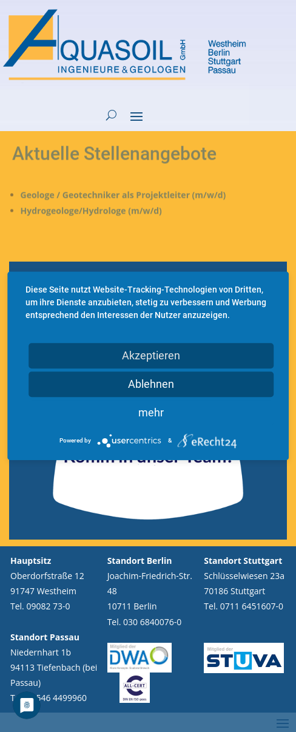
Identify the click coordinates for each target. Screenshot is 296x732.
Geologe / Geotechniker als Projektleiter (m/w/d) (124, 173)
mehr (151, 412)
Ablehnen (151, 384)
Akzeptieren (151, 355)
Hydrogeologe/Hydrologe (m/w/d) (93, 188)
